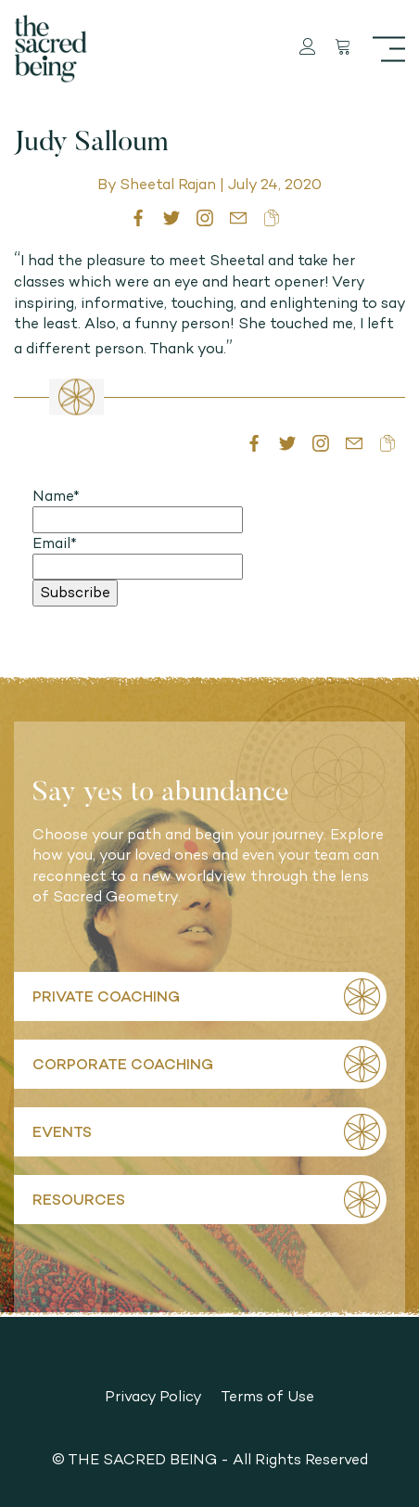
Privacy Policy (153, 1396)
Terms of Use (267, 1396)
